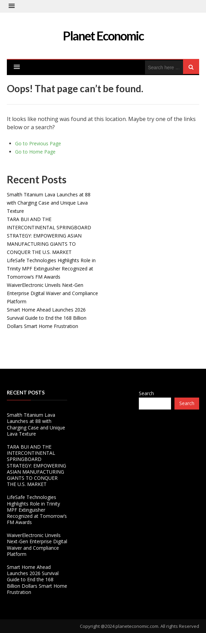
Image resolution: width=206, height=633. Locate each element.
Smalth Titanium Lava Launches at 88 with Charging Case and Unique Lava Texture (48, 202)
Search (146, 393)
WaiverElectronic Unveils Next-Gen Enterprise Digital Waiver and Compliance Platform (52, 293)
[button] (12, 6)
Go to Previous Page (38, 143)
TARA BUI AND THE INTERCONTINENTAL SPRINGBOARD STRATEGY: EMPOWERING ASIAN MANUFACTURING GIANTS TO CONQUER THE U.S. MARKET (49, 235)
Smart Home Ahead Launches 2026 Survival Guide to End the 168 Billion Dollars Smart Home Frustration (46, 317)
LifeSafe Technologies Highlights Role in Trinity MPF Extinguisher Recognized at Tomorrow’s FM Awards (51, 268)
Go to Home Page (35, 151)
